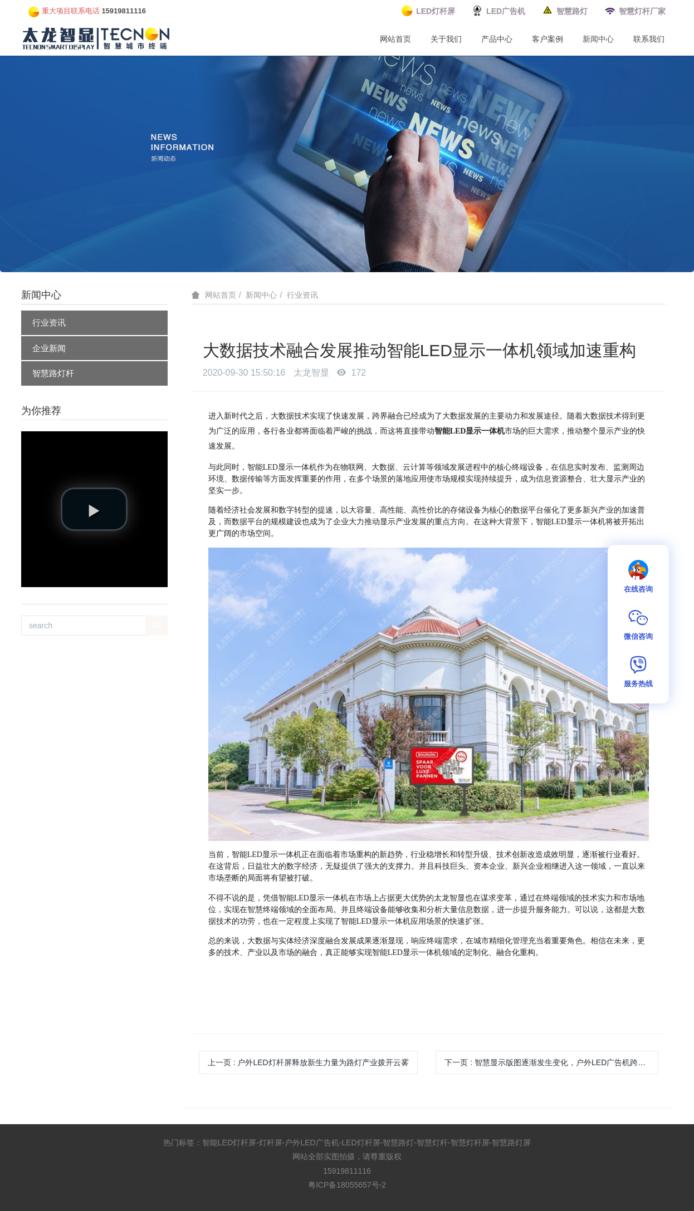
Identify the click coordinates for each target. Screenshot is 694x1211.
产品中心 (496, 39)
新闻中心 (598, 39)
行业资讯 (49, 322)
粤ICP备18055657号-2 (347, 1184)
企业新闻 (49, 348)
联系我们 (648, 39)
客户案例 (547, 39)
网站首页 (395, 39)
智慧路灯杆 (53, 373)
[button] (94, 509)
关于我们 (446, 39)
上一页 (308, 1062)
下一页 (551, 1062)
